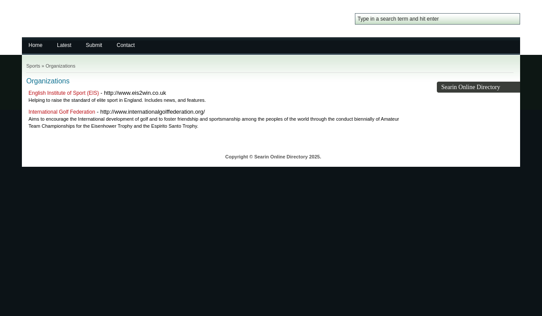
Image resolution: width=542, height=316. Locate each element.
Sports (33, 65)
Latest (64, 45)
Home (35, 45)
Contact (126, 45)
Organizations (60, 65)
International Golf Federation (61, 112)
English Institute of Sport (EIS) (63, 93)
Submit (94, 45)
